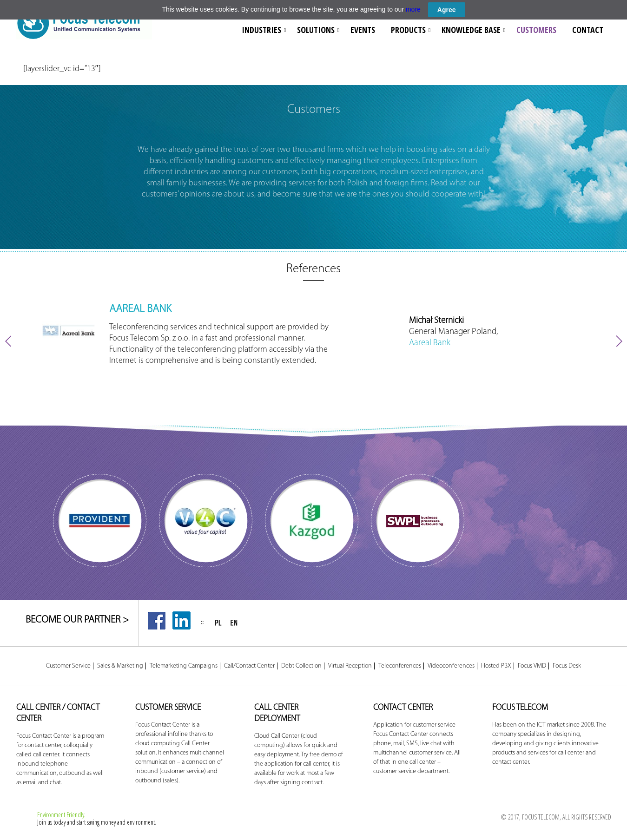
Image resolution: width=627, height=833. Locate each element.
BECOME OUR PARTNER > (77, 620)
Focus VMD (532, 666)
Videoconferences (451, 666)
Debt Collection (301, 666)
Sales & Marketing (120, 666)
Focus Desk (567, 666)
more (413, 9)
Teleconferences (399, 666)
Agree (446, 9)
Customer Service (68, 666)
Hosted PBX (496, 666)
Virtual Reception (350, 666)
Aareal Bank (429, 343)
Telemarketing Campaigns (184, 666)
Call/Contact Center (249, 666)
